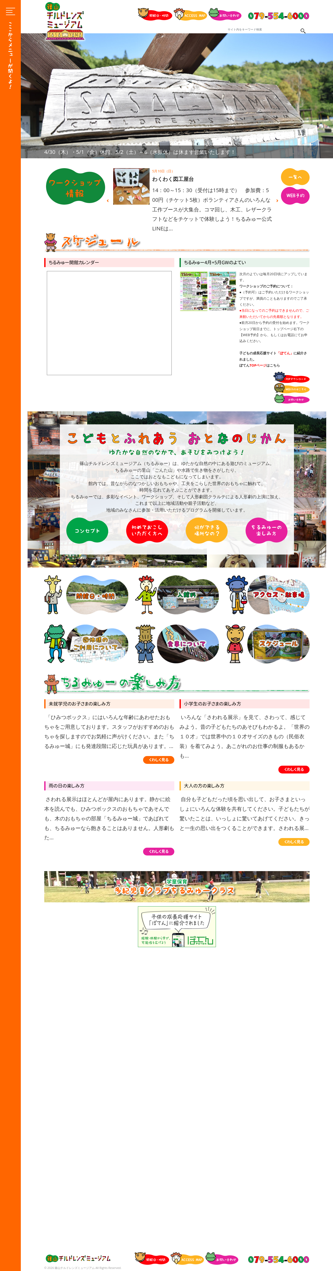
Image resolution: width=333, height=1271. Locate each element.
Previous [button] (108, 201)
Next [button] (277, 201)
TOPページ (257, 365)
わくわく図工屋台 (173, 179)
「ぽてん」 (285, 353)
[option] (177, 95)
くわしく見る (159, 760)
